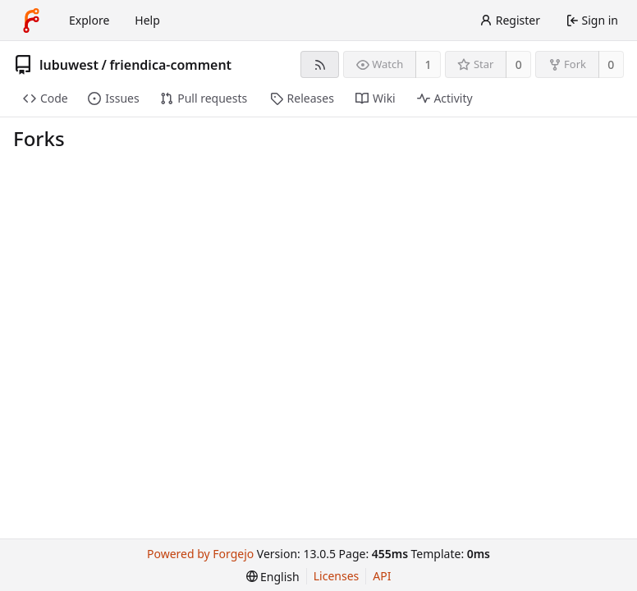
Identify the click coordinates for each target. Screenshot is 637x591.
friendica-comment (170, 65)
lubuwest (69, 65)
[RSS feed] (319, 64)
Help (147, 20)
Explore (89, 20)
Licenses (337, 576)
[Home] (31, 20)
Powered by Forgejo (200, 553)
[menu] (273, 576)
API (382, 576)
